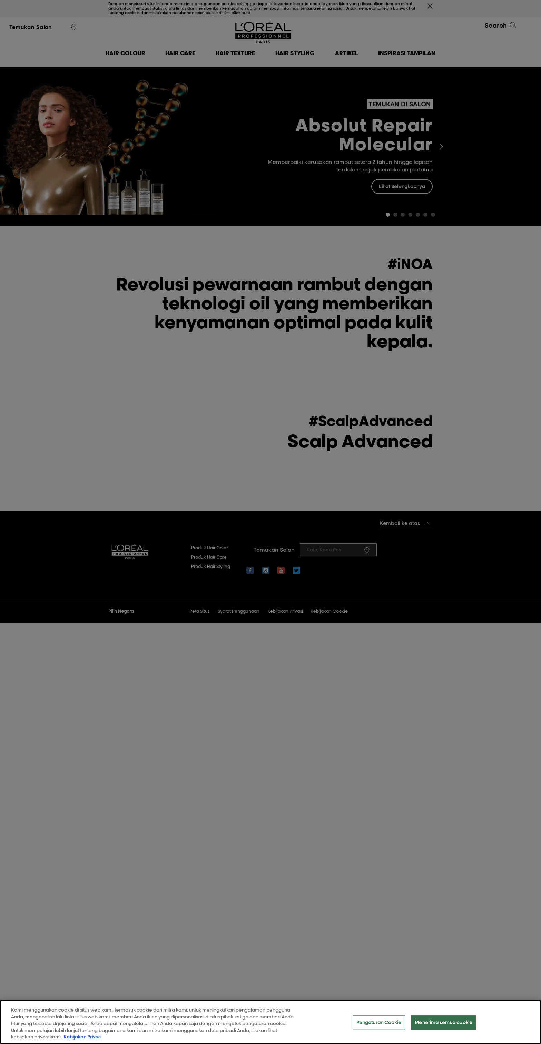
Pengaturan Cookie (378, 1026)
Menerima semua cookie (443, 1026)
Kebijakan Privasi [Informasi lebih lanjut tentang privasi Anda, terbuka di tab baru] (82, 1041)
